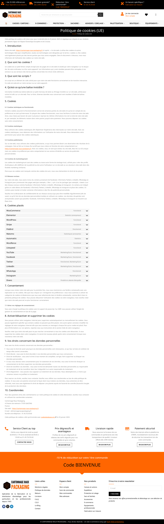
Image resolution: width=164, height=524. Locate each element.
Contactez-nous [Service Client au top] (24, 442)
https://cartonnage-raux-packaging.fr (29, 50)
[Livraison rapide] (87, 428)
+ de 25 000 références (15, 2)
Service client (89, 2)
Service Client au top (24, 428)
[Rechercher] (100, 15)
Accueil (74, 34)
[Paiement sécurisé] (127, 428)
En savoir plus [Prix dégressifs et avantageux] (64, 445)
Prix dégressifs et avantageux (64, 430)
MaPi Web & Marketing (115, 522)
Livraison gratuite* (42, 2)
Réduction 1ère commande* (62, 3)
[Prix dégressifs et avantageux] (46, 428)
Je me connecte (132, 13)
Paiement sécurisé (145, 428)
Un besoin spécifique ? (134, 2)
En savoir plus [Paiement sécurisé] (145, 445)
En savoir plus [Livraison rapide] (105, 445)
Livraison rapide (104, 428)
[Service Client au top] (6, 428)
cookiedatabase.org (48, 417)
